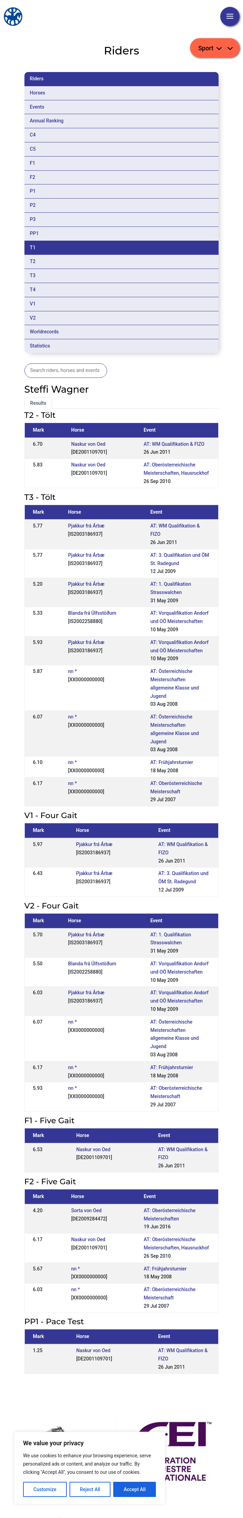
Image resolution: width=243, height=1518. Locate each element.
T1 (33, 247)
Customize (44, 1489)
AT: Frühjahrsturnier (171, 762)
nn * (72, 671)
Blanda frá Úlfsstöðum (92, 613)
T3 (33, 275)
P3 (33, 219)
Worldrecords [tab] (44, 331)
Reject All (90, 1489)
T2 (33, 261)
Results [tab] (38, 403)
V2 (33, 318)
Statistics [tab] (40, 346)
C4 (33, 135)
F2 (32, 177)
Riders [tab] (37, 78)
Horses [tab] (37, 92)
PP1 (34, 233)
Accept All (135, 1489)
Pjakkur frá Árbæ (86, 526)
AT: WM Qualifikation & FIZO (174, 444)
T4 (33, 289)
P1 (33, 191)
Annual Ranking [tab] (47, 120)
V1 (33, 303)
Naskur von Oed (88, 444)
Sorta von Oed (86, 1210)
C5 (33, 149)
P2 (33, 205)
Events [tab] (37, 107)
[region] (89, 1468)
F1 (32, 163)
